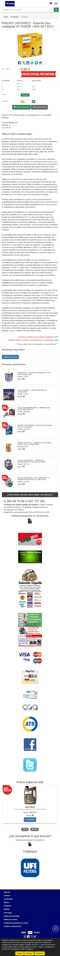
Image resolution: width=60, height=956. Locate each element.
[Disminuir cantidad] (22, 101)
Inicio (6, 17)
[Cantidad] (28, 101)
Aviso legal (8, 913)
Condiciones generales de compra (16, 923)
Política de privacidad (11, 916)
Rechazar (29, 953)
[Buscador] (27, 10)
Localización (8, 899)
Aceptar (19, 953)
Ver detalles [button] (30, 819)
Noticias (7, 909)
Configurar (39, 953)
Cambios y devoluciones (12, 926)
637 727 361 (35, 501)
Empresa (7, 892)
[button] (40, 63)
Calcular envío (39, 107)
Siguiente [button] (34, 829)
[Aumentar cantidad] (33, 101)
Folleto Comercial (10, 357)
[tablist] (30, 808)
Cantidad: (5, 101)
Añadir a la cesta (21, 107)
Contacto (7, 895)
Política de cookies (10, 919)
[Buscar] (56, 10)
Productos (14, 17)
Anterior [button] (25, 829)
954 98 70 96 (15, 501)
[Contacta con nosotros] (55, 928)
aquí (56, 337)
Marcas (6, 902)
